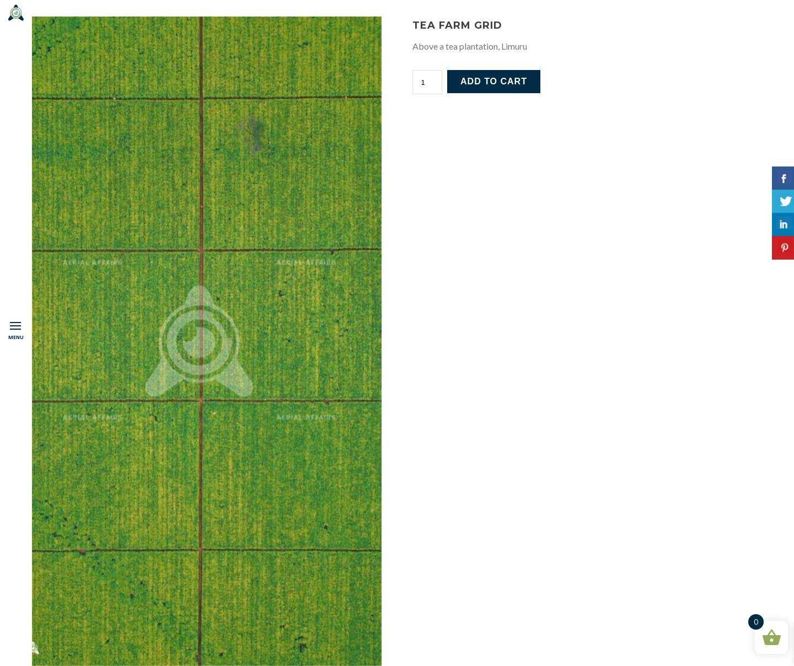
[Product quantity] (427, 82)
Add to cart (493, 81)
